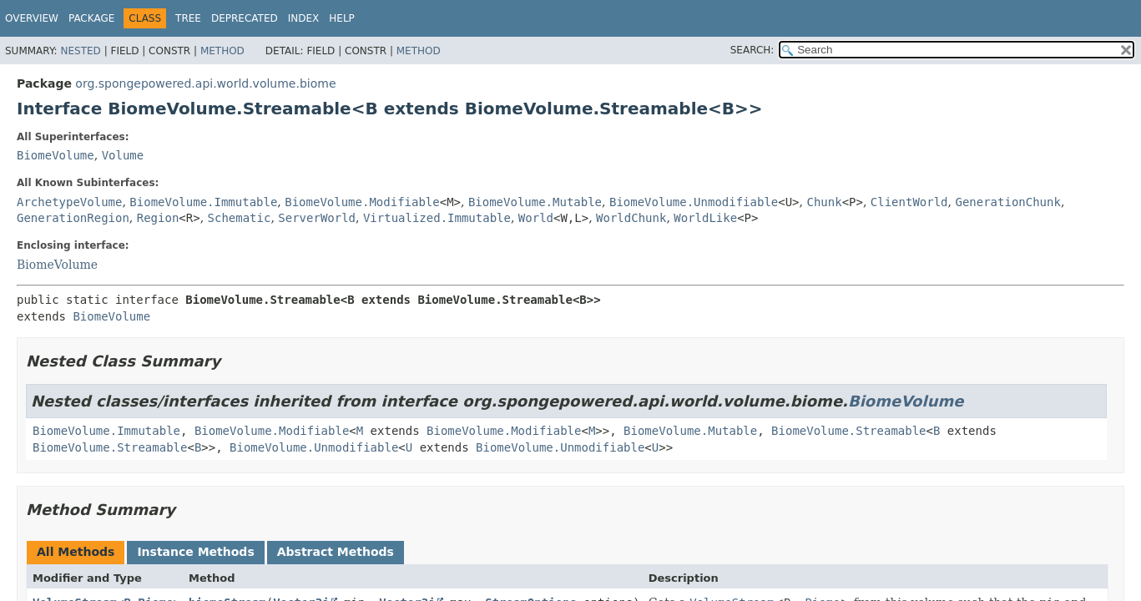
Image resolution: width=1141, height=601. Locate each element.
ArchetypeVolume (69, 202)
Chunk (823, 202)
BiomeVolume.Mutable (535, 202)
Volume (123, 155)
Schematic (239, 218)
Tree (188, 18)
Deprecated (244, 18)
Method (222, 51)
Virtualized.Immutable (437, 218)
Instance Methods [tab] (195, 551)
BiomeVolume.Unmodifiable (693, 202)
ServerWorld (317, 218)
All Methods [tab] (75, 551)
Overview (31, 18)
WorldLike (705, 218)
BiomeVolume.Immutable (203, 202)
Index (304, 18)
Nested (80, 51)
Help (342, 18)
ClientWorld (909, 202)
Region (158, 218)
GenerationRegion (73, 218)
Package (91, 18)
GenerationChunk (1007, 202)
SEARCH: (752, 50)
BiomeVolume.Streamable (848, 430)
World (535, 218)
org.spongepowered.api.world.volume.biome (205, 83)
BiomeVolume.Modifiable (362, 202)
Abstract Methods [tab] (335, 551)
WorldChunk (631, 218)
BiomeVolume (55, 155)
